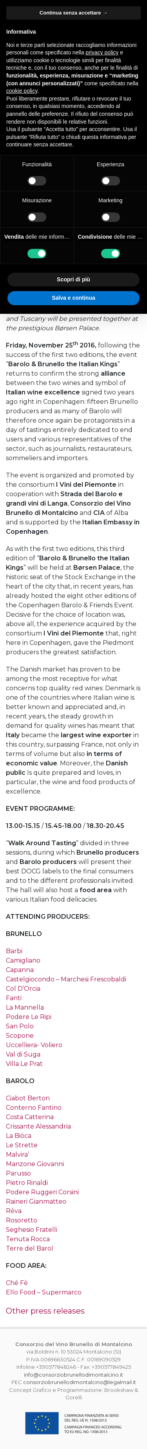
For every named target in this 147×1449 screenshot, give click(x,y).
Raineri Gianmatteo (36, 1201)
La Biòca (18, 1135)
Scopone (20, 1035)
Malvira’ (17, 1154)
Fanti (14, 998)
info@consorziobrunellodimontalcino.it (73, 1375)
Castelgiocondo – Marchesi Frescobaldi (66, 979)
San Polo (20, 1026)
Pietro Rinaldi (27, 1182)
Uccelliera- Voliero (34, 1045)
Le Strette (22, 1145)
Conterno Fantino (34, 1107)
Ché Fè (17, 1283)
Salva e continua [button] (73, 298)
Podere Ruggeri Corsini (42, 1192)
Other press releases (45, 1311)
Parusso (18, 1173)
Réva (14, 1211)
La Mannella (25, 1007)
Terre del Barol (29, 1248)
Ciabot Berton (28, 1098)
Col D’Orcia (23, 988)
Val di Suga (23, 1054)
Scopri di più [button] (73, 279)
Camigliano (23, 960)
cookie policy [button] (21, 91)
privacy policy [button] (101, 52)
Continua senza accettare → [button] (73, 13)
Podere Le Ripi (28, 1017)
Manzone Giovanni (35, 1164)
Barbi (14, 951)
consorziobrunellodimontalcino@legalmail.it (79, 1382)
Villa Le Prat (24, 1063)
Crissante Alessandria (38, 1126)
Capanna (20, 970)
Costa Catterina (30, 1117)
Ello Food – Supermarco (44, 1292)
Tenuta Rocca (28, 1239)
